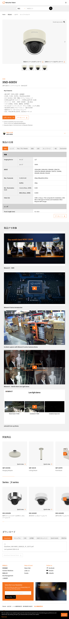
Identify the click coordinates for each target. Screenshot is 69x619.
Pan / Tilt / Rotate (22, 148)
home (3, 14)
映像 (5, 148)
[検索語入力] (37, 8)
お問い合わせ (9, 117)
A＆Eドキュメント (42, 538)
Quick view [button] (21, 464)
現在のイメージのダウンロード (33, 61)
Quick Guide (54, 538)
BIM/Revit (64, 538)
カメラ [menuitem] (16, 14)
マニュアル (17, 538)
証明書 (32, 538)
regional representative (20, 123)
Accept (64, 615)
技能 (32, 148)
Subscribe (10, 597)
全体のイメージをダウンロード (55, 61)
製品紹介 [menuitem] (10, 14)
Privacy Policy (24, 587)
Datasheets (7, 538)
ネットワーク (47, 148)
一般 (55, 148)
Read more (4, 616)
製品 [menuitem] (19, 8)
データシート (22, 117)
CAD (25, 538)
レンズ (12, 148)
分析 (38, 148)
